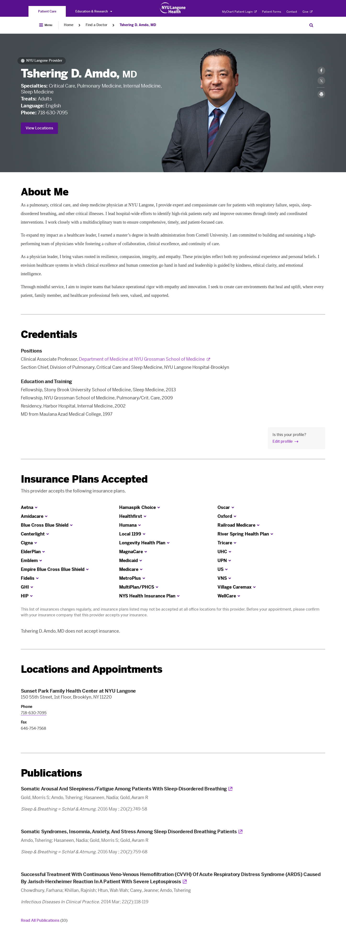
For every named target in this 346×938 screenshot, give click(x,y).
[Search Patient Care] (311, 25)
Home (68, 25)
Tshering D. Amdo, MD (138, 25)
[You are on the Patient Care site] (47, 11)
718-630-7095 (52, 113)
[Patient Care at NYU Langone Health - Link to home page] (173, 8)
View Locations (39, 128)
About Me (44, 192)
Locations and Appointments (91, 669)
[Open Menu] (46, 25)
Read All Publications (44, 920)
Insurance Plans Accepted (84, 479)
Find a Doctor (96, 25)
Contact (291, 11)
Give (307, 11)
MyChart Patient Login (239, 11)
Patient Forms (271, 11)
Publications (51, 773)
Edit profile (283, 441)
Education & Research (93, 11)
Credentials (49, 334)
